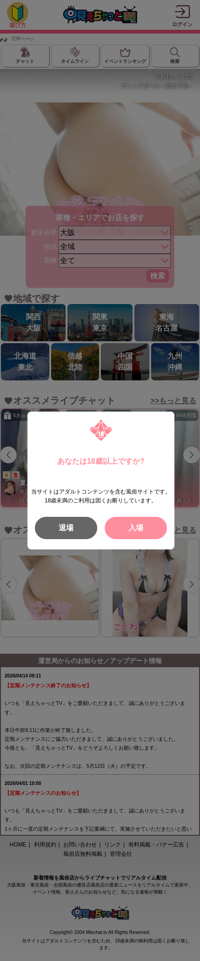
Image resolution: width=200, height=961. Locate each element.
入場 (135, 528)
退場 (66, 528)
